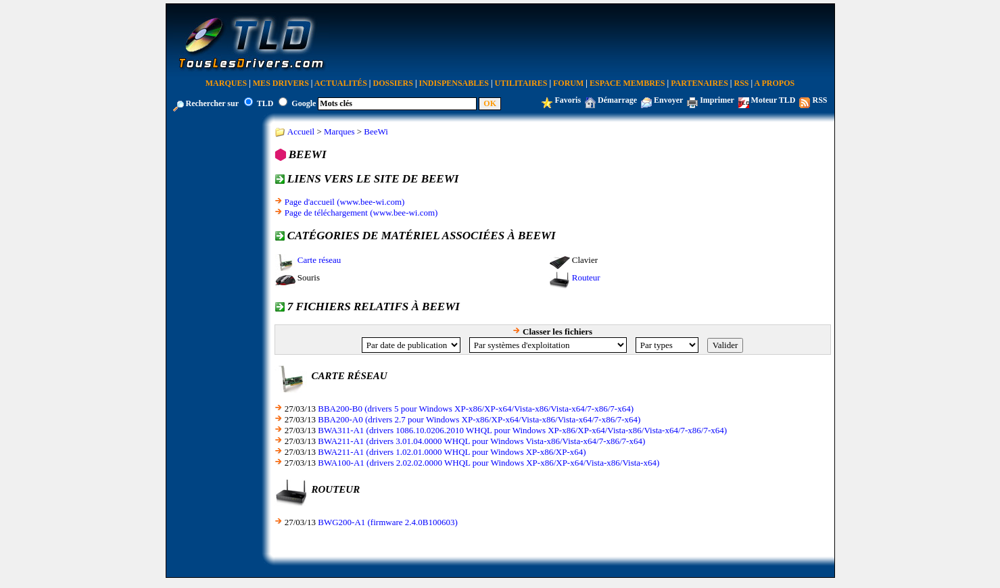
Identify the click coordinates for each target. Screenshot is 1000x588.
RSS (741, 83)
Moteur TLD (773, 100)
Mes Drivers (281, 83)
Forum (568, 83)
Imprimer (717, 100)
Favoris (567, 100)
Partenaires (699, 83)
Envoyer (668, 100)
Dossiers (393, 83)
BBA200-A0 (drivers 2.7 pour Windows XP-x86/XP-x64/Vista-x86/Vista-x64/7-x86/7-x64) (479, 419)
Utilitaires (521, 83)
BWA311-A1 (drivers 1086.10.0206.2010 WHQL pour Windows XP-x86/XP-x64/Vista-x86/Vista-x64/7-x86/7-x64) (522, 430)
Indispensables (454, 83)
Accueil (300, 131)
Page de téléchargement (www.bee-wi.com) (361, 212)
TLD (265, 103)
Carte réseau (319, 260)
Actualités (340, 83)
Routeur (586, 277)
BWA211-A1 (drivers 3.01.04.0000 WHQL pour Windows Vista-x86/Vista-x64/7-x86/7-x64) (481, 441)
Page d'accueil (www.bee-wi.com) (345, 202)
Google (303, 103)
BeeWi (376, 131)
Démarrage (617, 100)
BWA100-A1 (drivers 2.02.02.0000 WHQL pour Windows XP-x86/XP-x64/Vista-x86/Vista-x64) (488, 463)
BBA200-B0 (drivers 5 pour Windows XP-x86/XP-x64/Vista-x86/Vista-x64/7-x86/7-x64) (476, 408)
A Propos (775, 83)
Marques (226, 83)
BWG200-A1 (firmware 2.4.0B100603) (388, 522)
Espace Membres (627, 83)
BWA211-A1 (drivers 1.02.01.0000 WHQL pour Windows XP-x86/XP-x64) (452, 452)
